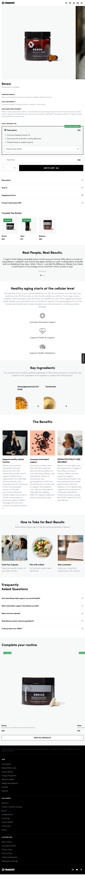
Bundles (5, 787)
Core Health (6, 764)
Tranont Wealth (7, 822)
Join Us (4, 810)
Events (4, 830)
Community (6, 826)
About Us (5, 803)
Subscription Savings (10, 861)
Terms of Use (7, 853)
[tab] (40, 275)
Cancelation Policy (9, 846)
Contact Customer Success (12, 807)
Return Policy (7, 842)
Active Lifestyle (7, 772)
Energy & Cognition (9, 775)
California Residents (9, 857)
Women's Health (8, 779)
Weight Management (10, 783)
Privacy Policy (7, 849)
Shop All (5, 791)
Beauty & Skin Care (9, 768)
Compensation (7, 814)
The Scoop (6, 818)
